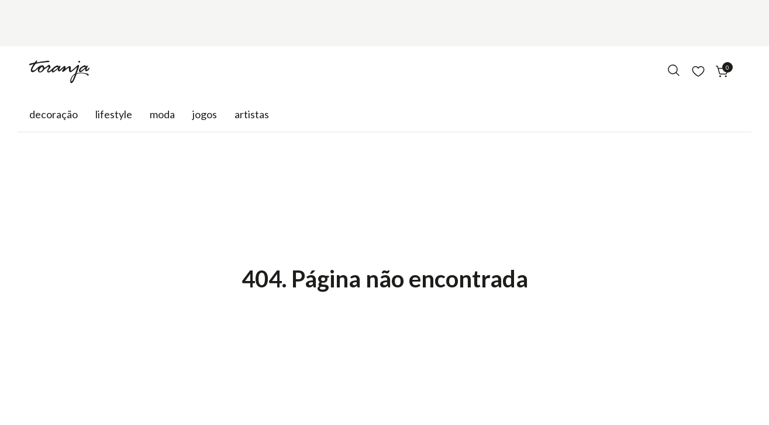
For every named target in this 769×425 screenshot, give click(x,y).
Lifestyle (113, 114)
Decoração (53, 114)
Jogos (204, 114)
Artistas (252, 114)
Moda (162, 114)
